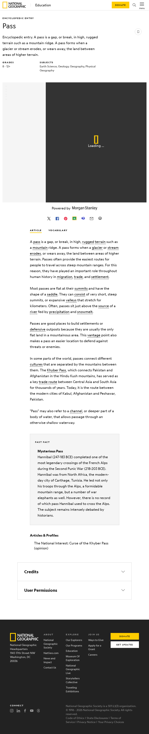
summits (81, 288)
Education (43, 5)
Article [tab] (36, 230)
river (33, 312)
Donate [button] (120, 5)
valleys (71, 300)
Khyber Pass (56, 370)
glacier (97, 247)
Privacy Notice (86, 722)
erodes (35, 253)
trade (78, 277)
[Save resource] (138, 31)
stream (113, 247)
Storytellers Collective (73, 680)
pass (36, 242)
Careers (92, 654)
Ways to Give (96, 639)
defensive (37, 329)
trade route (48, 382)
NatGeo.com (51, 652)
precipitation (59, 312)
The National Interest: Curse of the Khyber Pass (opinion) (71, 545)
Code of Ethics (75, 718)
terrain (100, 242)
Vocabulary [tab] (58, 230)
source (103, 306)
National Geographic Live (73, 669)
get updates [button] (124, 644)
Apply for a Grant (94, 647)
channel (76, 411)
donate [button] (124, 636)
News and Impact (49, 660)
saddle (52, 294)
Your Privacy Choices (111, 722)
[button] (134, 5)
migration (64, 277)
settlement (100, 277)
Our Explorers (74, 639)
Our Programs (74, 645)
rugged (88, 242)
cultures (36, 364)
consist (79, 294)
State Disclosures (97, 718)
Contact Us (50, 667)
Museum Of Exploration (73, 658)
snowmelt (85, 312)
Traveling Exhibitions (72, 689)
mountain (40, 247)
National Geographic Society (51, 643)
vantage (93, 335)
